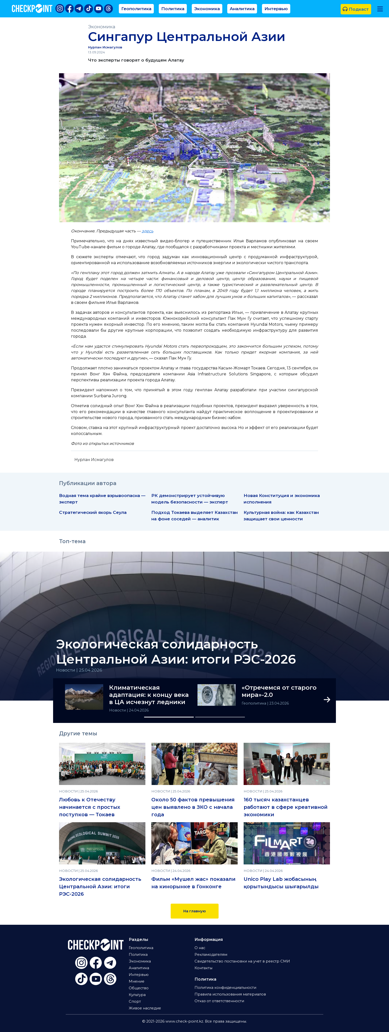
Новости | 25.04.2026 (79, 670)
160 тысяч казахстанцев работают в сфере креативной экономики (285, 807)
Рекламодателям (210, 954)
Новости (118, 710)
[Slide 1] (169, 717)
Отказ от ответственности (219, 1001)
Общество (139, 988)
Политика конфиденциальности (225, 987)
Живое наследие (145, 1008)
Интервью (276, 8)
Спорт (135, 1001)
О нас (199, 948)
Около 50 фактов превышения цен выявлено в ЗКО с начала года (193, 807)
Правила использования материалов (230, 994)
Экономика (207, 8)
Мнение (136, 981)
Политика (172, 8)
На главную (194, 911)
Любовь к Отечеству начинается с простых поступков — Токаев (89, 807)
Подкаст (356, 9)
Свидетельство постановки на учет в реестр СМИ (242, 961)
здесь (147, 231)
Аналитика (242, 8)
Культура (137, 995)
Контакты (203, 968)
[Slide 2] (220, 717)
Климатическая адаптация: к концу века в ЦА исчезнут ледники (149, 695)
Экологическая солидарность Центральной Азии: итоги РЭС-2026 (176, 652)
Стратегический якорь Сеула (93, 512)
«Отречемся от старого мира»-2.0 (279, 691)
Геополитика (136, 8)
